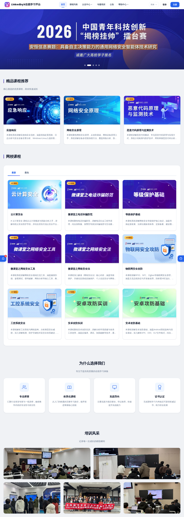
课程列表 (74, 4)
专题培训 (101, 4)
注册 (175, 4)
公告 (112, 4)
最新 (14, 172)
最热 (27, 172)
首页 (63, 4)
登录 (165, 4)
